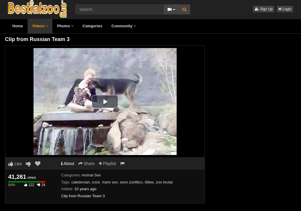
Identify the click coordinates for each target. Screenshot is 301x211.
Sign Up (263, 9)
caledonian (80, 182)
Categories (92, 26)
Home (17, 26)
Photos (65, 26)
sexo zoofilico (131, 182)
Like (15, 163)
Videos (40, 26)
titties (149, 182)
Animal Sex (91, 175)
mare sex (110, 182)
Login (285, 9)
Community (123, 26)
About (67, 163)
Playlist (107, 163)
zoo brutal (164, 182)
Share (86, 163)
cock (96, 182)
